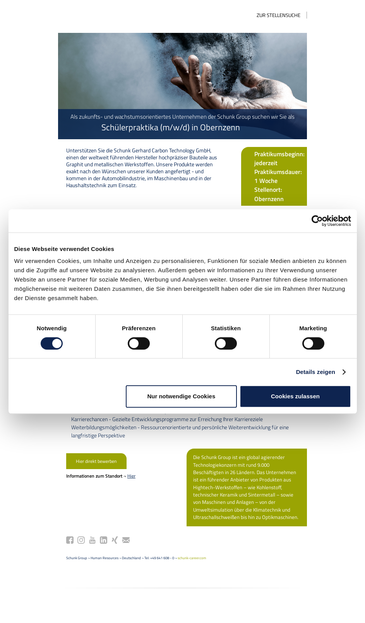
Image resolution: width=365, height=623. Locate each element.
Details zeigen (315, 372)
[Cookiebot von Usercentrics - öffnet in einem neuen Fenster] (317, 221)
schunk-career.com (165, 564)
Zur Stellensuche (305, 15)
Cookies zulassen (295, 396)
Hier (105, 489)
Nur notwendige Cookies (181, 396)
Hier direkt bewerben (76, 475)
